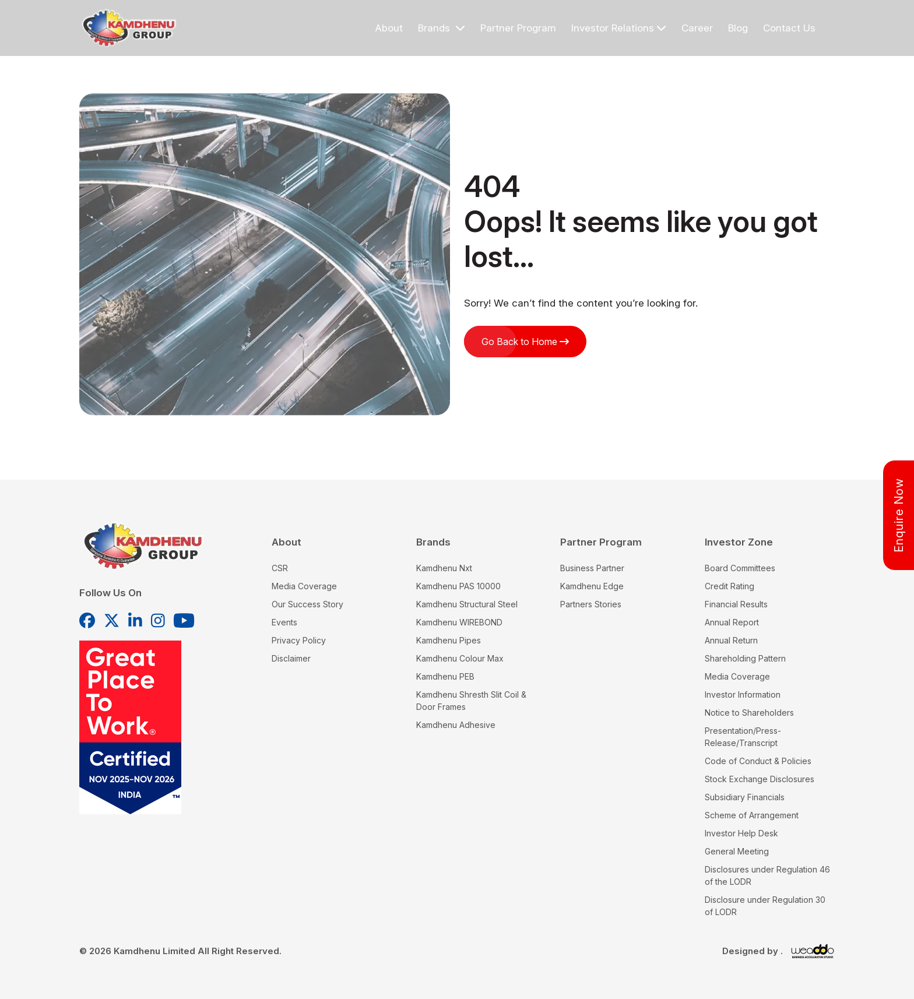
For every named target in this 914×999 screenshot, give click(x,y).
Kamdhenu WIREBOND (459, 622)
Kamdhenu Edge (592, 586)
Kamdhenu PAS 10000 (458, 586)
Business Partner (592, 568)
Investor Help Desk (741, 833)
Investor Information (743, 694)
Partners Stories (590, 604)
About (389, 28)
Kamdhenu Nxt (444, 568)
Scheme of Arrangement (752, 815)
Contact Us (789, 28)
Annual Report (732, 622)
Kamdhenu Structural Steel (467, 604)
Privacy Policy (299, 640)
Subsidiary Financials (745, 797)
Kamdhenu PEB (445, 676)
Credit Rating (729, 586)
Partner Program (518, 28)
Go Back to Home (525, 341)
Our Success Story (307, 604)
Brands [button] (441, 28)
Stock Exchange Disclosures (759, 779)
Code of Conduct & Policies (758, 761)
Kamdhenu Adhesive (455, 725)
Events (284, 622)
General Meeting (737, 851)
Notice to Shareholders (749, 712)
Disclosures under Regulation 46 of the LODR (767, 875)
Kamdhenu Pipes (448, 640)
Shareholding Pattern (745, 658)
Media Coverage (304, 586)
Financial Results (736, 604)
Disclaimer (291, 658)
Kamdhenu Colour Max (460, 658)
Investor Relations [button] (618, 28)
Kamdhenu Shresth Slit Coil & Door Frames (471, 701)
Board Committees (740, 568)
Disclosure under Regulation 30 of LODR (765, 906)
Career (697, 28)
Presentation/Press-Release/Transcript (743, 737)
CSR (280, 568)
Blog (738, 28)
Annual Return (731, 640)
